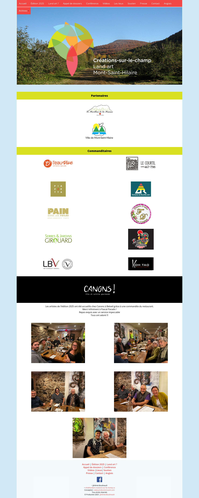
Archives (23, 10)
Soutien (132, 3)
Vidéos (106, 3)
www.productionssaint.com (104, 490)
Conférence (92, 3)
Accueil (22, 3)
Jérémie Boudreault (107, 494)
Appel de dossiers (72, 3)
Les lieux (118, 3)
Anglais (168, 3)
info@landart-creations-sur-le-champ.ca (100, 488)
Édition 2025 (37, 3)
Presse (143, 3)
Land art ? (53, 3)
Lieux (99, 470)
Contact (155, 3)
